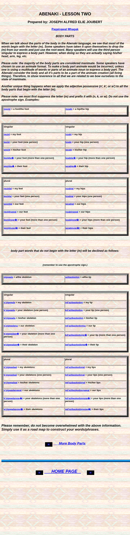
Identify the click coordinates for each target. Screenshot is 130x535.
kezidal (8, 196)
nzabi (69, 134)
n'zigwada (9, 302)
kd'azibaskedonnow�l (77, 398)
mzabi (69, 109)
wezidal (8, 204)
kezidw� (9, 158)
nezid (7, 134)
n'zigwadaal (10, 367)
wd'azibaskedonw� (76, 344)
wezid (7, 149)
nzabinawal (72, 211)
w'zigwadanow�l (13, 409)
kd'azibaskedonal (75, 375)
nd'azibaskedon (74, 302)
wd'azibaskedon (74, 318)
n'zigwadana (11, 325)
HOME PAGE (62, 471)
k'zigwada (9, 310)
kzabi (69, 142)
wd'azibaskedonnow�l (78, 409)
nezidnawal (10, 211)
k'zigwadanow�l (13, 398)
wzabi (69, 149)
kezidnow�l (10, 220)
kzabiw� (71, 158)
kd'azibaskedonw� (76, 335)
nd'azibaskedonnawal (77, 390)
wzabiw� (71, 166)
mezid (7, 109)
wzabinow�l (73, 228)
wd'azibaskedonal (75, 382)
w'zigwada (9, 318)
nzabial (70, 188)
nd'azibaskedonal (75, 367)
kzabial (69, 196)
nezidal (8, 188)
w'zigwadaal (10, 382)
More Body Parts (69, 443)
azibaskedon (72, 277)
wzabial (70, 204)
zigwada (8, 277)
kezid (7, 142)
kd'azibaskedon (74, 310)
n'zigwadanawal (13, 390)
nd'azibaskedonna (75, 325)
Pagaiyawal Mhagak (64, 29)
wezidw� (9, 166)
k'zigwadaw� (11, 333)
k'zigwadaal (10, 375)
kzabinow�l (72, 220)
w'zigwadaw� (11, 344)
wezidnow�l (11, 228)
